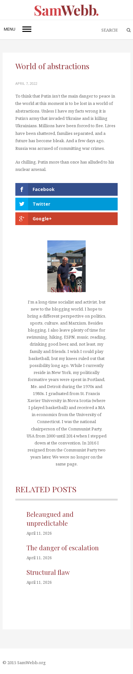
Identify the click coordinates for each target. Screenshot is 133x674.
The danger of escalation (63, 547)
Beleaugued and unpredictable (50, 518)
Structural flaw (48, 572)
